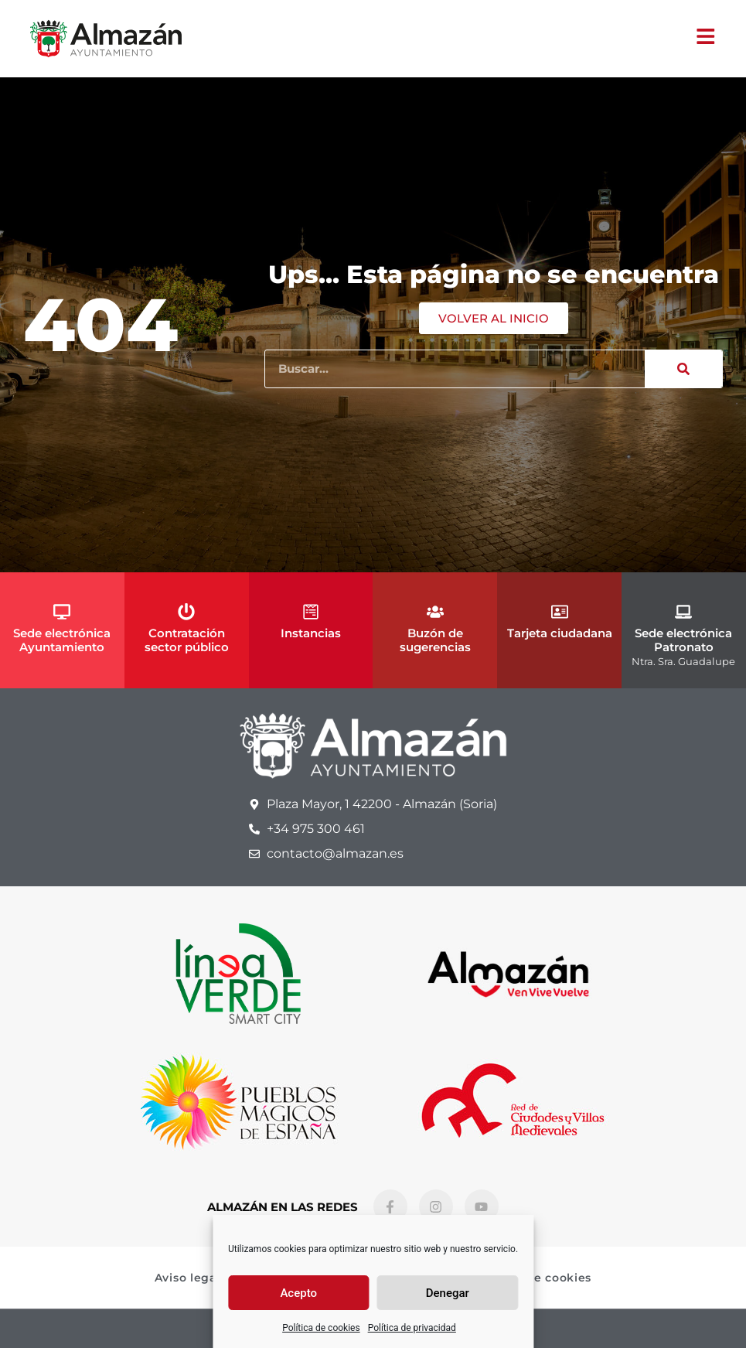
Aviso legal (188, 1278)
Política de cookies (321, 1327)
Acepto (298, 1293)
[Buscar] (683, 368)
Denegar (447, 1293)
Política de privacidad (412, 1327)
